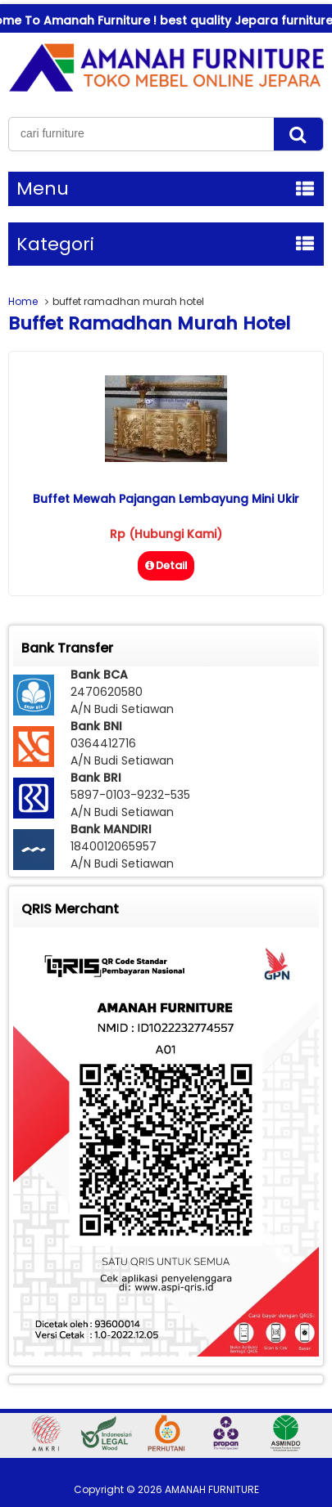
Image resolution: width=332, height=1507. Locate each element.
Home (23, 301)
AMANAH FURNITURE (212, 1489)
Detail (166, 565)
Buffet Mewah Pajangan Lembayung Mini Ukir (166, 499)
